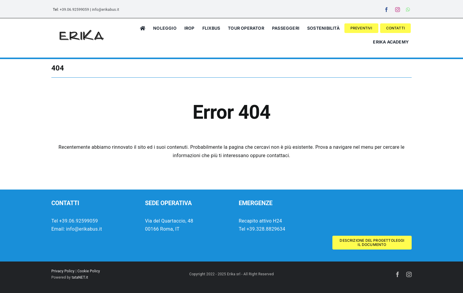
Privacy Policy (62, 271)
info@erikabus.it (105, 9)
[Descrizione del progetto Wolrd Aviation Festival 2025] (372, 243)
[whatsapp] (408, 9)
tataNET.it (80, 277)
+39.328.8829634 (266, 229)
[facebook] (386, 9)
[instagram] (397, 9)
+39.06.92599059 (74, 9)
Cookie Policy (88, 271)
